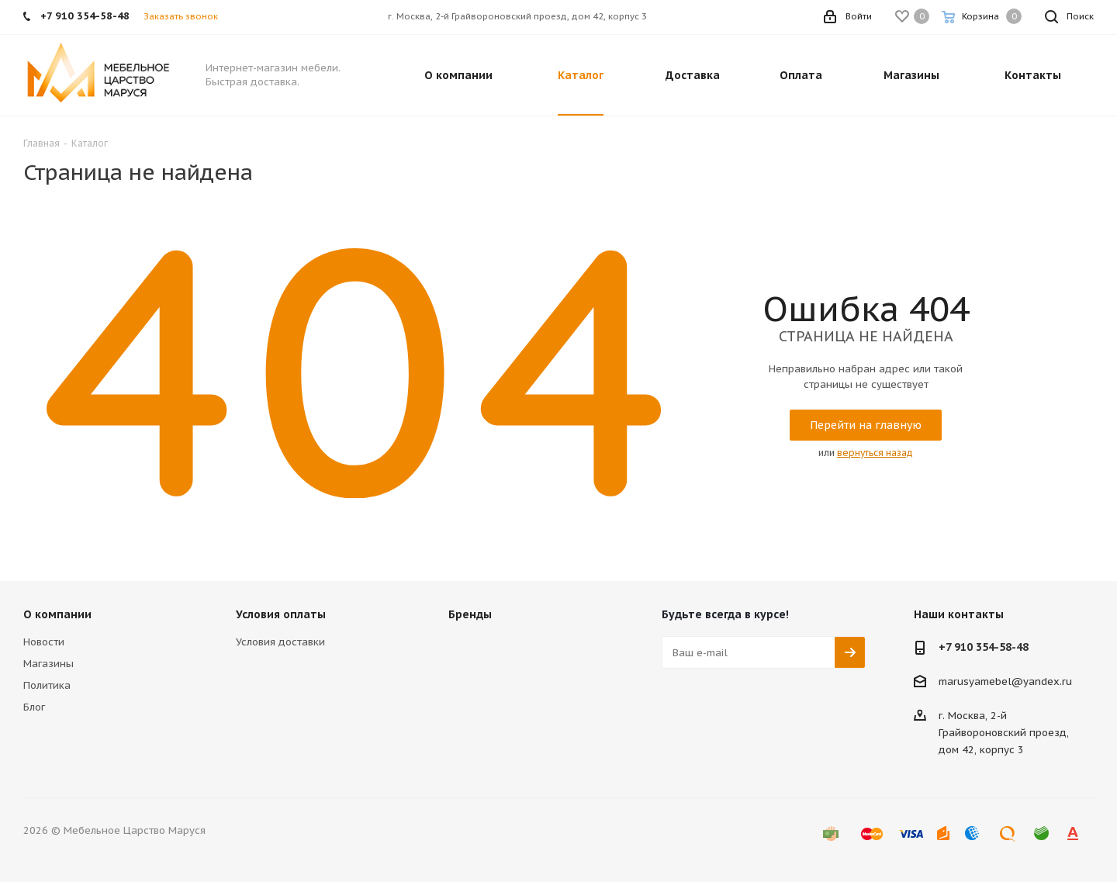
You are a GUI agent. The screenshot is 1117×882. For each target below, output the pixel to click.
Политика (47, 685)
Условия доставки (280, 642)
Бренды (470, 614)
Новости (43, 642)
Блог (34, 707)
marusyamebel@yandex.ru (1005, 681)
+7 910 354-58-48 (984, 647)
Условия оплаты (281, 614)
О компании (57, 614)
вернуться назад (875, 452)
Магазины (48, 663)
